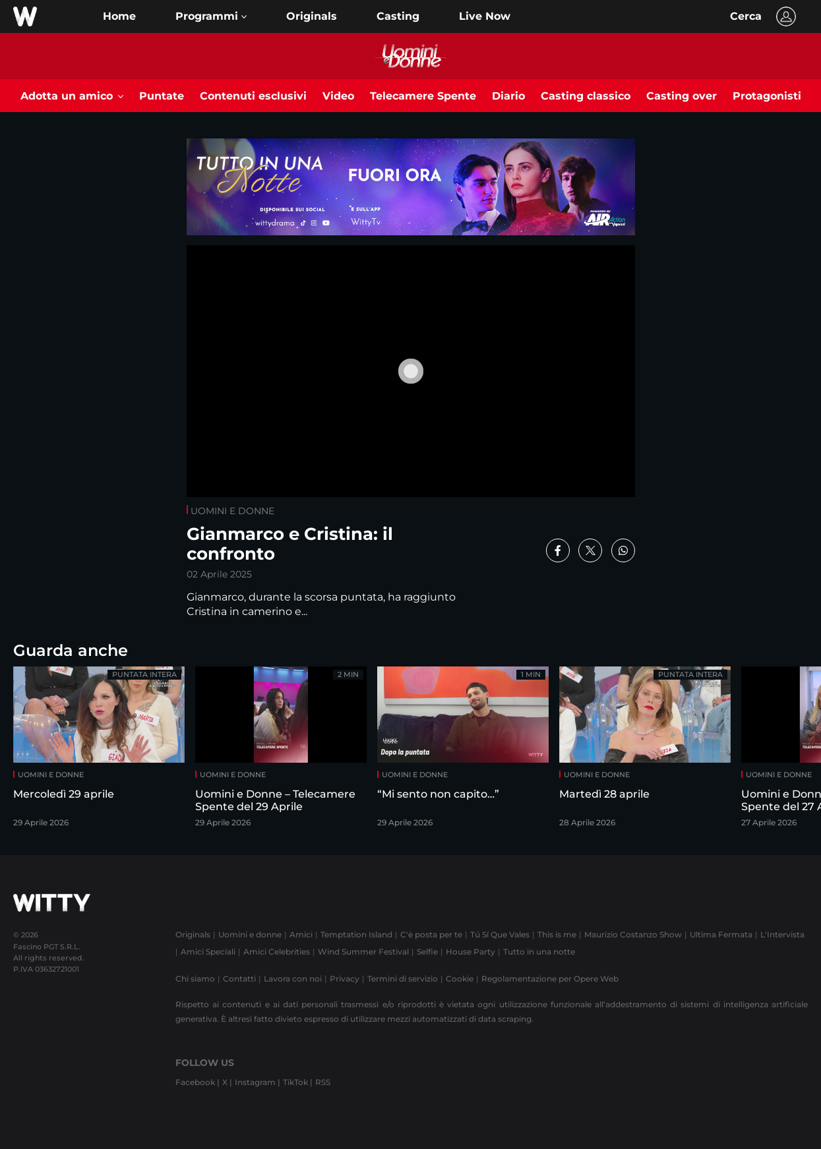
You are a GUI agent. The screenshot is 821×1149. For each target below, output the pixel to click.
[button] (211, 16)
